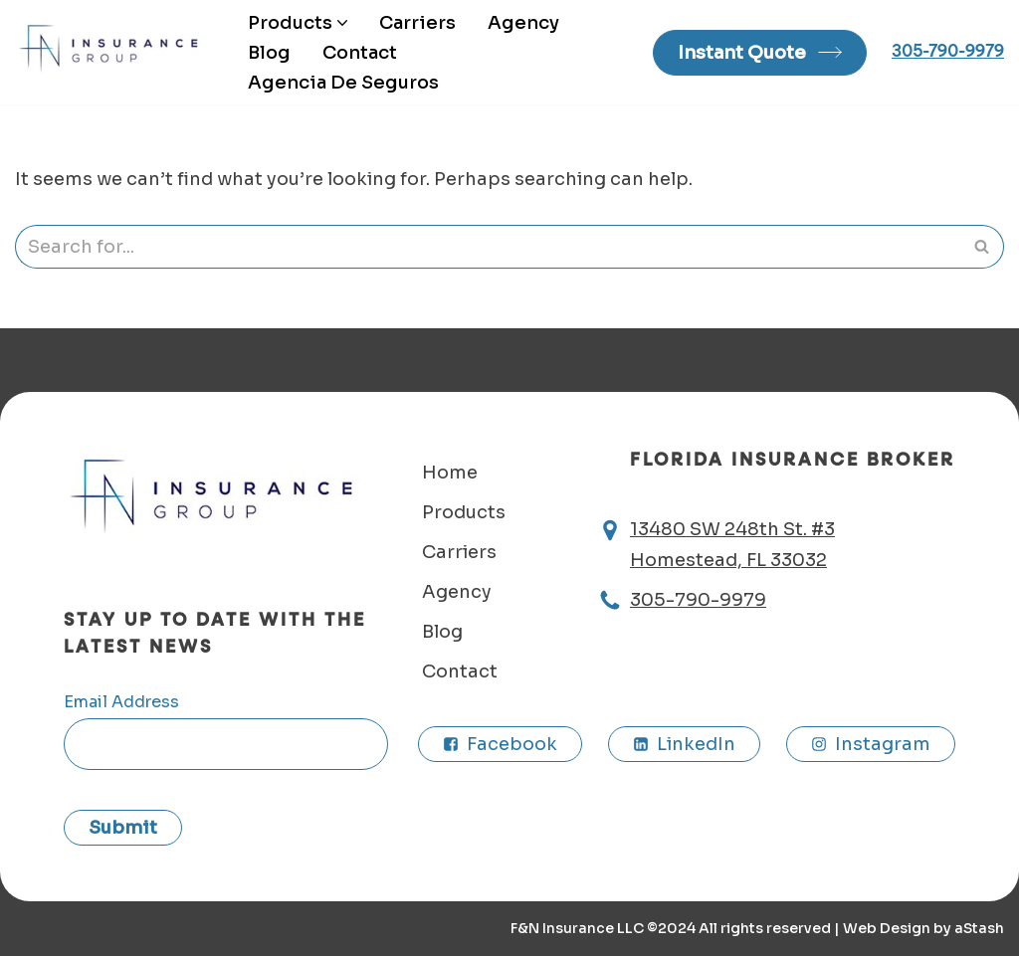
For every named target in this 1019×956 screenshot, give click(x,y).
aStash (979, 928)
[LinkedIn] (684, 744)
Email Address (121, 701)
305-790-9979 (948, 52)
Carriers (417, 23)
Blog (269, 53)
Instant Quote (742, 53)
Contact (359, 53)
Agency (523, 23)
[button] (342, 23)
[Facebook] (500, 744)
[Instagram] (870, 744)
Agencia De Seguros (343, 83)
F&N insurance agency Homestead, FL (114, 48)
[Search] (487, 247)
